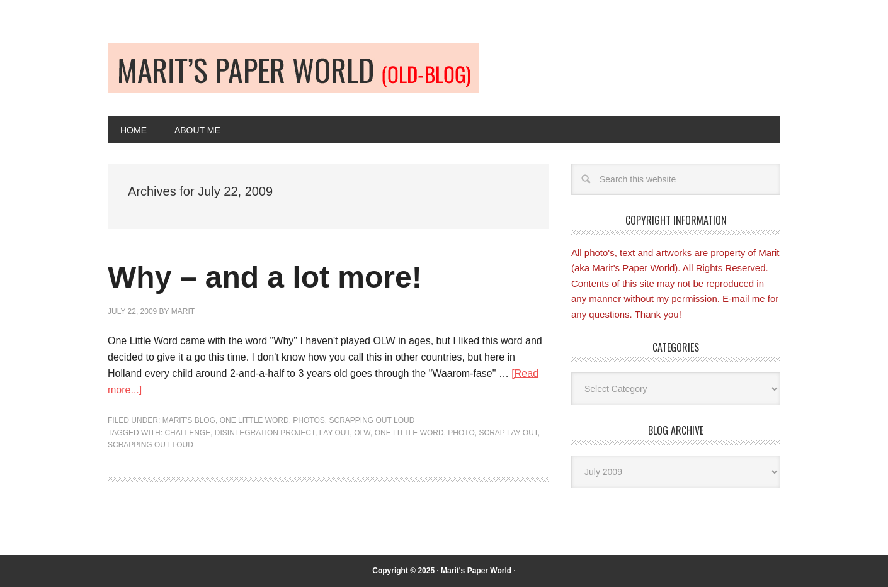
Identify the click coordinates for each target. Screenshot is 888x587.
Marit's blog (188, 420)
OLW (362, 432)
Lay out (334, 432)
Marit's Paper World (476, 570)
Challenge (187, 432)
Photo (461, 432)
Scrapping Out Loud (372, 420)
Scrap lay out (508, 432)
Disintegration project (265, 432)
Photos (308, 420)
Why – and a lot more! (265, 277)
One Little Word (254, 420)
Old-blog (293, 68)
